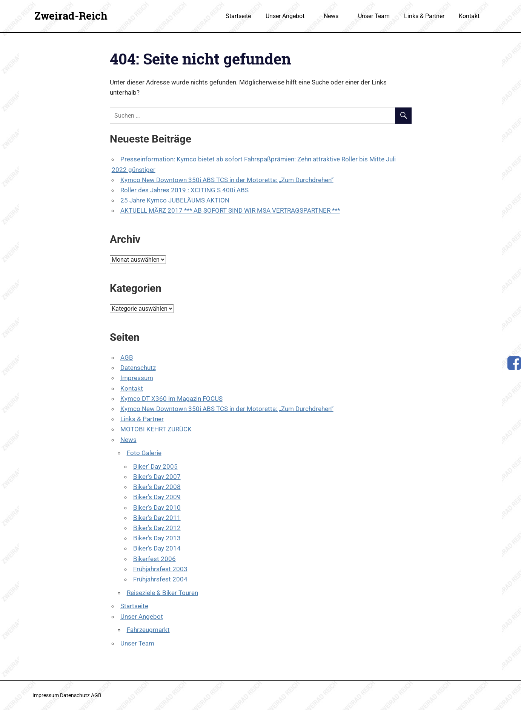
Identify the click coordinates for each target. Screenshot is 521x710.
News (335, 16)
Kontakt (469, 16)
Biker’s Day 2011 (157, 517)
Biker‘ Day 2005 (155, 466)
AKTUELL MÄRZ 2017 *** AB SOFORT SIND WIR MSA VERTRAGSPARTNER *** (230, 210)
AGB (126, 357)
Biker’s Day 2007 (157, 476)
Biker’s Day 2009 (157, 497)
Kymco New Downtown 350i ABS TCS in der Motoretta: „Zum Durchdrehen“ (227, 180)
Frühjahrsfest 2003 (160, 569)
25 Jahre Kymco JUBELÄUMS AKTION (174, 200)
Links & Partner (424, 16)
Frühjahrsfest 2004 (160, 579)
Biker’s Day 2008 (157, 487)
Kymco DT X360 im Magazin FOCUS (171, 398)
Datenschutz (138, 367)
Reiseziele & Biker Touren (162, 593)
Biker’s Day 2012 (157, 528)
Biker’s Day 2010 (157, 507)
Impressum (136, 378)
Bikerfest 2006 (154, 559)
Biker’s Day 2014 (157, 548)
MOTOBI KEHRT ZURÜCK (156, 429)
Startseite (238, 16)
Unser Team (374, 16)
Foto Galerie (144, 453)
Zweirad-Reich (71, 16)
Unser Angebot (289, 16)
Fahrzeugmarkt (148, 629)
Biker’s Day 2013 (157, 538)
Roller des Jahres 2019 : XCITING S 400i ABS (184, 190)
